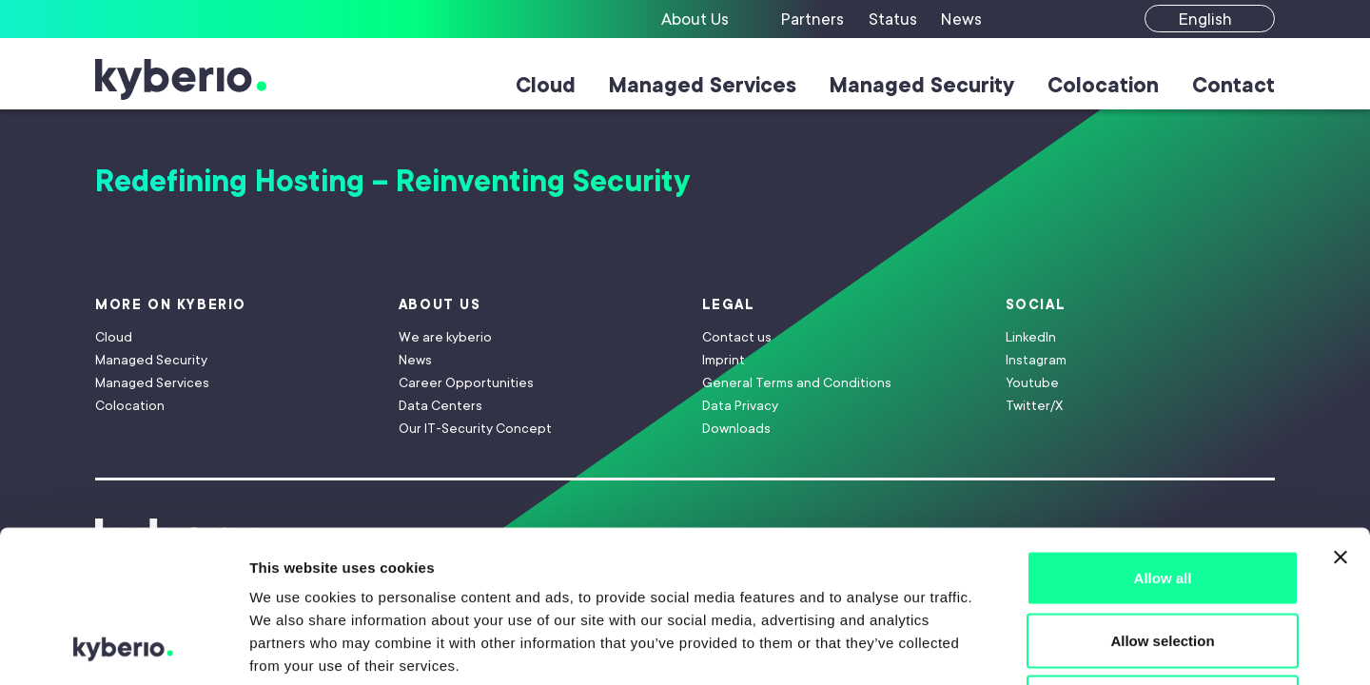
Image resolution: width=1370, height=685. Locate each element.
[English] (1210, 18)
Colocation (1103, 85)
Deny (1163, 560)
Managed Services (702, 85)
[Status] (895, 19)
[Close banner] (1340, 414)
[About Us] (711, 19)
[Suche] (1029, 19)
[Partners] (815, 19)
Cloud (546, 85)
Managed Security (922, 85)
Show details (998, 647)
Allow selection (1162, 498)
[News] (962, 19)
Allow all (1163, 435)
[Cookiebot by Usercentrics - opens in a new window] (123, 648)
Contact (1233, 85)
